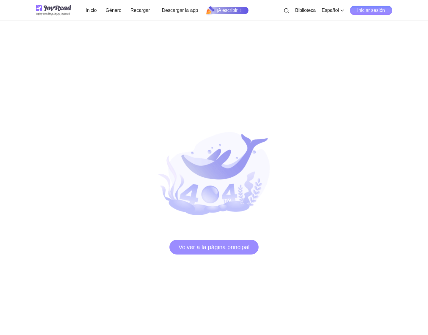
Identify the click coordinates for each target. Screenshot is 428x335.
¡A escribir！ (224, 10)
